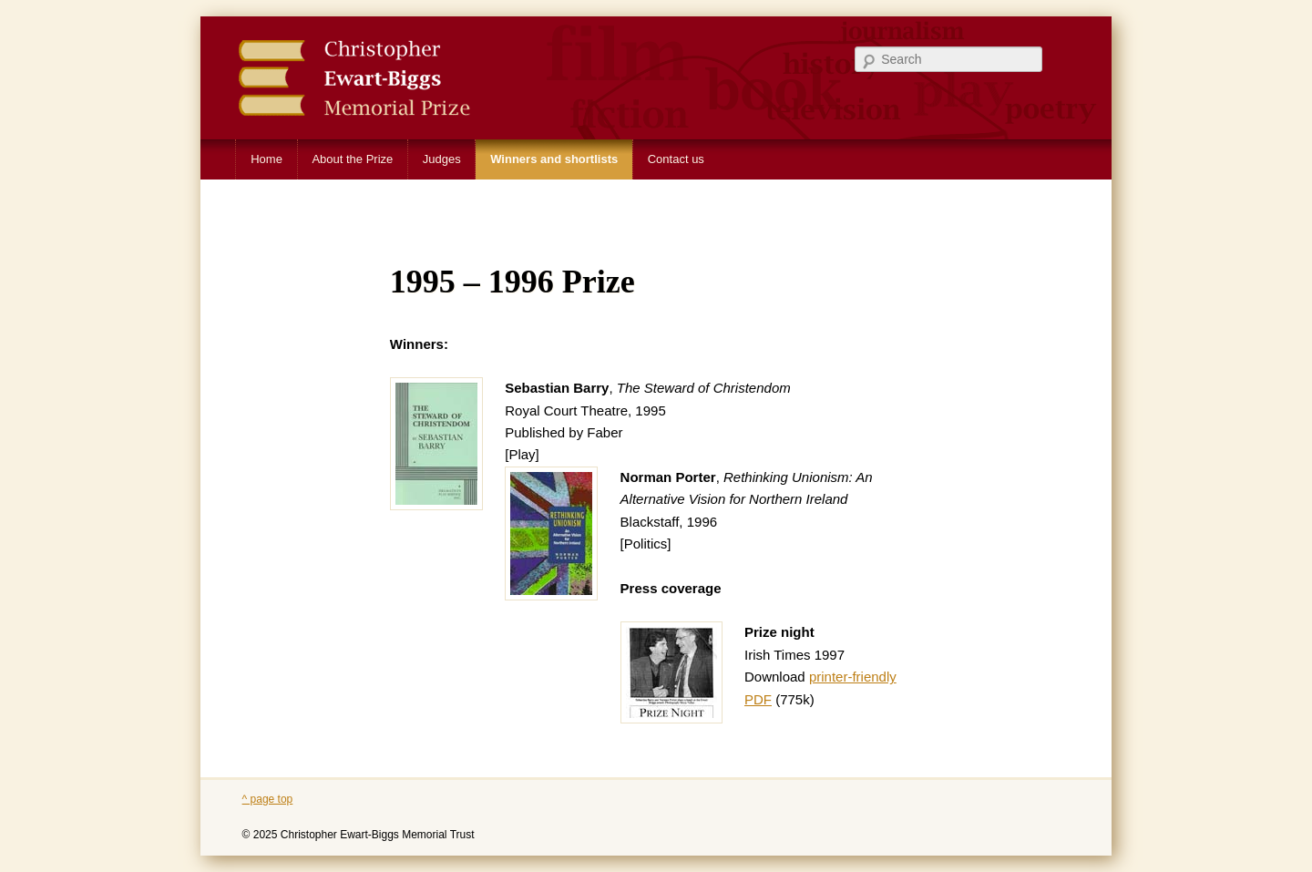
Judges (442, 159)
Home (266, 159)
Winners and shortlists (554, 159)
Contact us (676, 159)
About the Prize (352, 159)
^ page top (267, 799)
